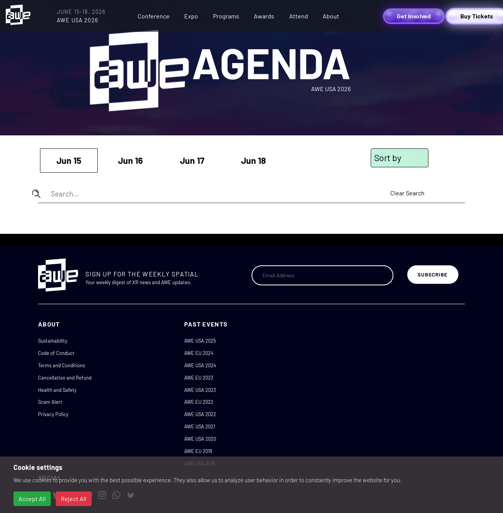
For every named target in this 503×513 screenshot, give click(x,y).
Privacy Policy (53, 414)
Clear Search (407, 193)
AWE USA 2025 (200, 341)
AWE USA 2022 (200, 414)
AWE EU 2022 (198, 402)
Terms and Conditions (61, 365)
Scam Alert (50, 402)
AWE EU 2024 (198, 353)
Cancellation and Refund (65, 378)
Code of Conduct (56, 353)
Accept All (32, 498)
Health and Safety (57, 390)
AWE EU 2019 (198, 451)
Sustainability (52, 341)
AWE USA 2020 (200, 439)
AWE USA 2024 (200, 365)
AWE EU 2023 (198, 378)
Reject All (74, 498)
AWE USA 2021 (199, 426)
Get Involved (414, 16)
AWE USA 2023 (200, 390)
